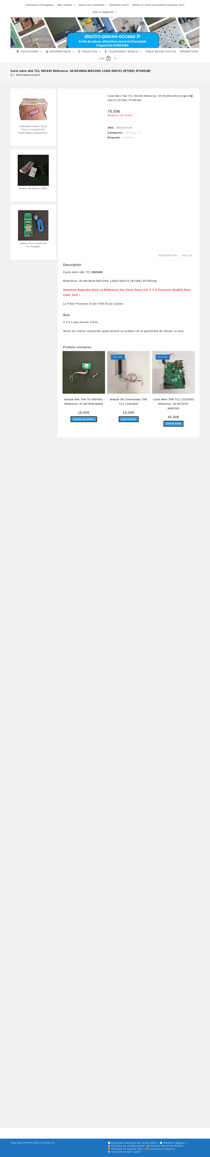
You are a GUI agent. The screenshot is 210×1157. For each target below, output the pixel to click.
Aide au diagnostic (105, 12)
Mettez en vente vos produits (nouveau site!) (158, 5)
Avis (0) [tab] (187, 944)
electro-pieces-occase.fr (28, 75)
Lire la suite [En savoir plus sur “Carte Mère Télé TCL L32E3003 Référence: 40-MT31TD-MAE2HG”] (173, 1112)
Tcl (139, 132)
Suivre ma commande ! (92, 5)
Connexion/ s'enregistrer (40, 5)
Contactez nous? (119, 5)
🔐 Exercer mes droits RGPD (164, 1148)
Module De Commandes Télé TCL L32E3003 (128, 1090)
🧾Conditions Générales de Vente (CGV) (132, 1145)
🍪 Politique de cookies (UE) (125, 1151)
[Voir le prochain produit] (191, 96)
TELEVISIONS (31, 51)
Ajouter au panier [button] (83, 1108)
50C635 (130, 132)
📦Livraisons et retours (159, 1151)
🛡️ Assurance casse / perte (124, 1154)
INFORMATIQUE (62, 51)
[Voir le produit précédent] (185, 96)
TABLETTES (91, 51)
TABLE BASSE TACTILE (160, 51)
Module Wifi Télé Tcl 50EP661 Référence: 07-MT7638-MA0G (83, 1090)
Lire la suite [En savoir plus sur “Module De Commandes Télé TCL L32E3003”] (128, 1108)
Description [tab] (168, 944)
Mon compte (66, 5)
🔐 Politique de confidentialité (126, 1148)
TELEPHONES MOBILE (125, 51)
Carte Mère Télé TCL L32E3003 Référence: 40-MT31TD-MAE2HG (173, 1093)
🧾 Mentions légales (172, 1145)
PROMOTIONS (189, 51)
